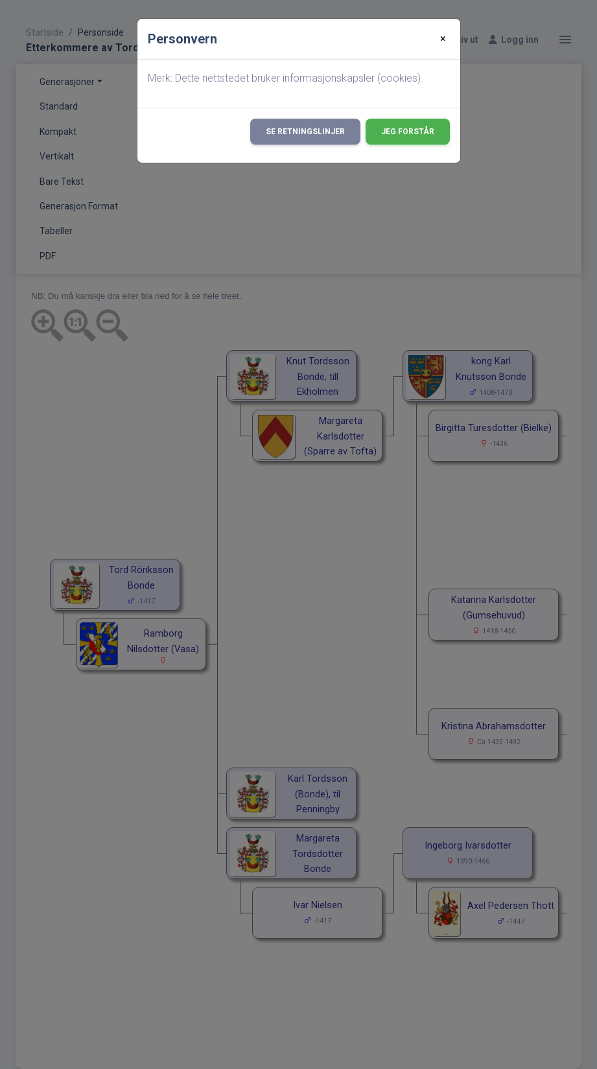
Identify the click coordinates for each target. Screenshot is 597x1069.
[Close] (443, 39)
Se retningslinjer (305, 131)
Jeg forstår (407, 131)
